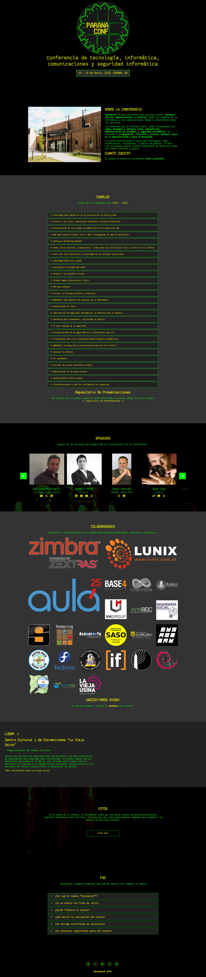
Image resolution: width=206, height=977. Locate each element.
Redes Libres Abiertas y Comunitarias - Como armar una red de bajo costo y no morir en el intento (102, 248)
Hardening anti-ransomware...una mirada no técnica (77, 319)
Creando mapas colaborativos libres (69, 280)
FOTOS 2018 (103, 833)
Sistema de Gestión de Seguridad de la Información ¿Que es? (82, 332)
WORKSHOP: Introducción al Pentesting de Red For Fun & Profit (83, 345)
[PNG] (125, 203)
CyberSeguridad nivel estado (66, 261)
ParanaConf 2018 (102, 972)
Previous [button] (23, 476)
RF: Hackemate (58, 358)
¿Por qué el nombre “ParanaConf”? (73, 896)
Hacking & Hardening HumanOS (66, 241)
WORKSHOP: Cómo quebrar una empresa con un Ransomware (79, 300)
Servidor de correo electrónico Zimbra (71, 365)
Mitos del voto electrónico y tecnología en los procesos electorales (87, 254)
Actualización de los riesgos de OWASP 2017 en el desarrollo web (84, 228)
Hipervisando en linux (62, 306)
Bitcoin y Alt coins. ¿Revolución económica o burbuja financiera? (85, 221)
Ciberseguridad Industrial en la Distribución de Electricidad (83, 215)
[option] (47, 476)
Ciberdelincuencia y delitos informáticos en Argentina (79, 384)
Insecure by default (61, 352)
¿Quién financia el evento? (69, 910)
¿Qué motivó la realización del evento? (77, 917)
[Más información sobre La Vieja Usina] (27, 770)
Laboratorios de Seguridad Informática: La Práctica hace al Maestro (86, 313)
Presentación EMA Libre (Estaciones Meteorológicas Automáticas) (84, 339)
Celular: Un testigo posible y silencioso (72, 293)
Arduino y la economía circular (67, 274)
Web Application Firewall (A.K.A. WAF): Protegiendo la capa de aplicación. (90, 235)
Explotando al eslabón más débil (68, 267)
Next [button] (182, 476)
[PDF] (115, 203)
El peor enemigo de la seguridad (68, 326)
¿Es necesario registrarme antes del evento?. (81, 931)
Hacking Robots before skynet (66, 378)
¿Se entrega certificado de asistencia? (77, 924)
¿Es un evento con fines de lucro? (74, 903)
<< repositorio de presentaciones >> (103, 401)
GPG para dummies (60, 287)
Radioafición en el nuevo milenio (68, 371)
